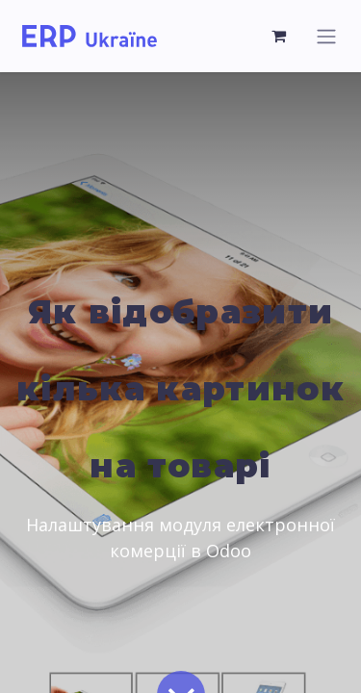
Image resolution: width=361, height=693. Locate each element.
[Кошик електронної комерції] (279, 35)
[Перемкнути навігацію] (326, 36)
